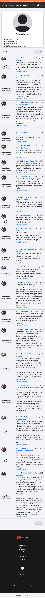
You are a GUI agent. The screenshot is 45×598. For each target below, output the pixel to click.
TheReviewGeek (6, 68)
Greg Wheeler (6, 66)
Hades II (26, 385)
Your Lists (26, 5)
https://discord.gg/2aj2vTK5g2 (32, 1)
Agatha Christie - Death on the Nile (24, 450)
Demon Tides (29, 161)
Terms (22, 579)
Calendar (19, 5)
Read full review (21, 72)
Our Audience (22, 547)
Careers (22, 577)
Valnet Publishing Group (29, 586)
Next (39, 51)
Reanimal (26, 176)
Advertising (23, 574)
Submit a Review (22, 543)
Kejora (26, 267)
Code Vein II (27, 215)
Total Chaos (28, 329)
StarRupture (27, 311)
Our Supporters (22, 549)
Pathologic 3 (29, 282)
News (7, 5)
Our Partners (22, 545)
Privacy (22, 581)
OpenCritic (12, 586)
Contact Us (22, 552)
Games (12, 5)
